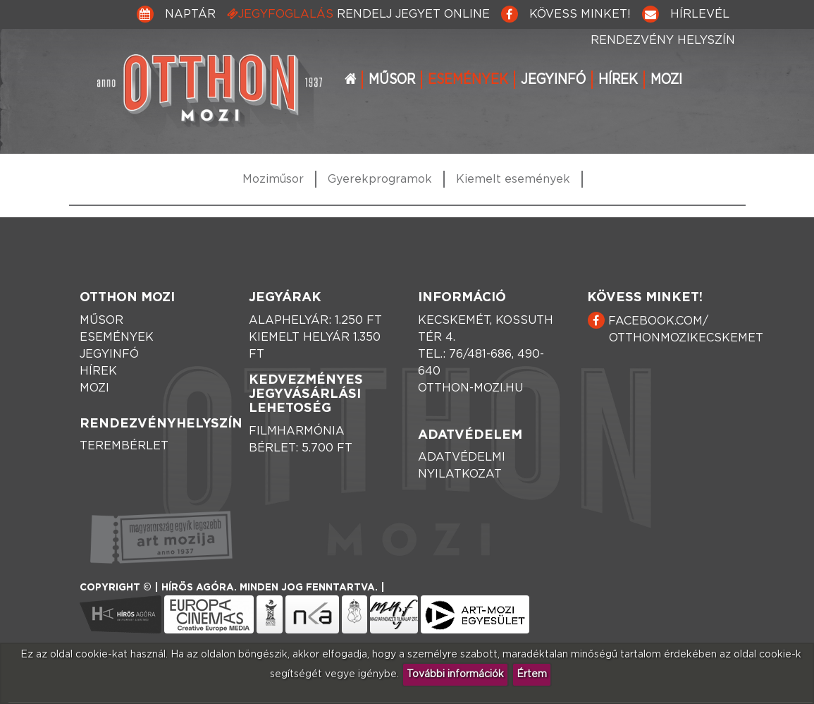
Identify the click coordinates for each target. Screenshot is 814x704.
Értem (532, 674)
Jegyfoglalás (358, 14)
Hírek (618, 79)
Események (468, 79)
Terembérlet (124, 445)
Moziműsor (273, 179)
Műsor (392, 79)
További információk (455, 674)
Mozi (666, 79)
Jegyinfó (553, 79)
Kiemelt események (513, 179)
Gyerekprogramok (380, 179)
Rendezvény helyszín (663, 40)
